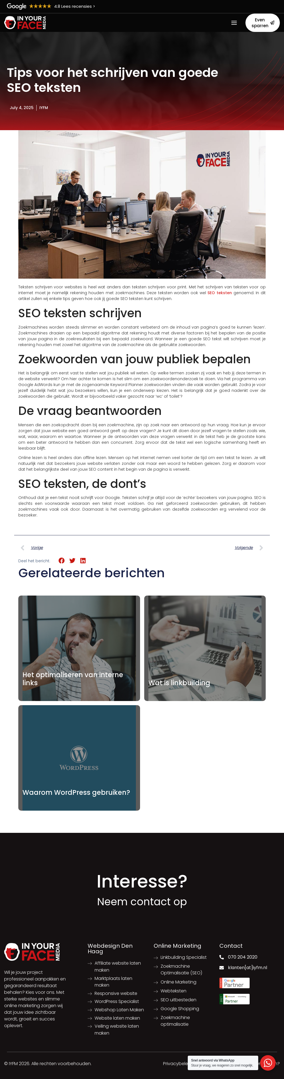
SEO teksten (219, 293)
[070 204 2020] (221, 957)
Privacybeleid (177, 1063)
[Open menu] (234, 23)
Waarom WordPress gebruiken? (76, 792)
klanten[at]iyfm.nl (247, 967)
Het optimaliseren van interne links (72, 678)
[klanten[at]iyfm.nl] (221, 967)
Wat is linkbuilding (179, 682)
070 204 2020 (242, 957)
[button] (62, 561)
